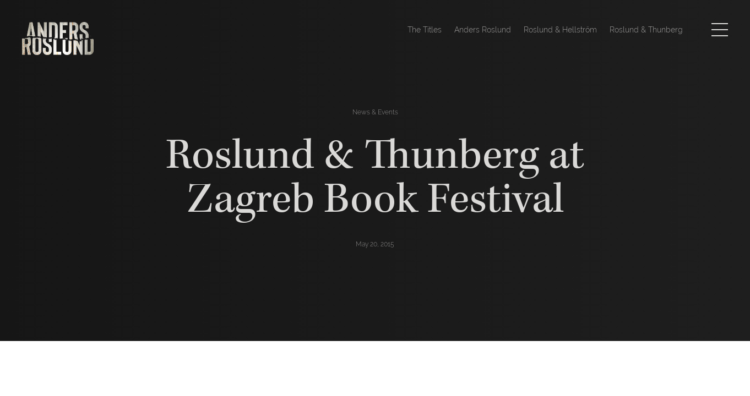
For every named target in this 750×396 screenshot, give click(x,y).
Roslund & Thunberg (646, 29)
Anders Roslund (482, 29)
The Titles (424, 29)
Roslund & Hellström (560, 29)
